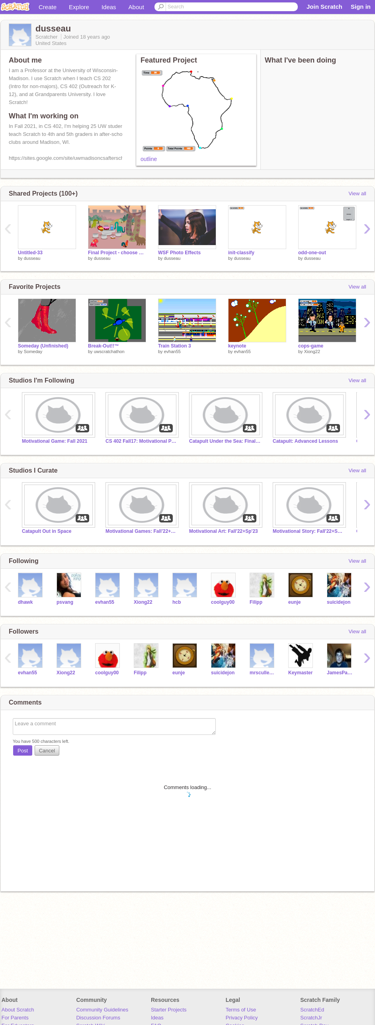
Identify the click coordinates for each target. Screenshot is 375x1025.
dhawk (25, 602)
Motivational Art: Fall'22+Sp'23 (223, 531)
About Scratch (18, 1010)
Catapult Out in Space (47, 531)
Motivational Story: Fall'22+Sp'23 (308, 531)
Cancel (47, 751)
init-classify (241, 252)
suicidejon (338, 602)
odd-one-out (312, 252)
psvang (65, 602)
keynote (237, 346)
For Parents (15, 1018)
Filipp (256, 602)
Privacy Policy (242, 1018)
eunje (294, 602)
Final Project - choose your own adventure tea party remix (117, 252)
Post (23, 751)
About (136, 7)
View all (357, 193)
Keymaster (300, 672)
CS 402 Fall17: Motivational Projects (141, 441)
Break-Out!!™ (103, 346)
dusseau (32, 258)
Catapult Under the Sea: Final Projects (225, 441)
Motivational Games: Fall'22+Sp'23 (141, 531)
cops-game (310, 346)
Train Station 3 (174, 346)
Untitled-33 (30, 252)
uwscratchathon (109, 351)
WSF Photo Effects (179, 252)
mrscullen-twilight (263, 672)
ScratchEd (312, 1010)
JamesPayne (340, 672)
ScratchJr (311, 1018)
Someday (33, 351)
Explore (79, 7)
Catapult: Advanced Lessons (305, 441)
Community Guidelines (102, 1010)
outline (149, 159)
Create (48, 7)
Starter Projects (169, 1010)
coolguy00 (222, 602)
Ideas (109, 7)
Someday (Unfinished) (43, 346)
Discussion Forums (98, 1018)
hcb (176, 602)
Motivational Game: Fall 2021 (55, 441)
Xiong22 (312, 351)
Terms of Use (241, 1010)
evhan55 (172, 351)
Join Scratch (324, 6)
